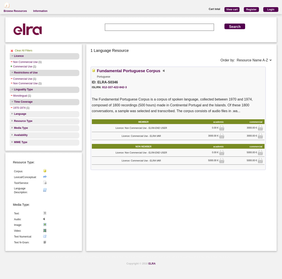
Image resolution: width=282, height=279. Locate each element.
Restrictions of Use (26, 72)
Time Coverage (23, 101)
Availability (21, 135)
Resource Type (23, 121)
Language (20, 113)
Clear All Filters (23, 50)
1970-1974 (19, 107)
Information (40, 11)
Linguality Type (23, 89)
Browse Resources (15, 11)
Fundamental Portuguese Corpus (128, 71)
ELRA (152, 263)
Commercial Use (22, 66)
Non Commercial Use (25, 62)
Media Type (21, 127)
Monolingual (20, 95)
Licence (19, 55)
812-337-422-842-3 (114, 87)
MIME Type (20, 142)
